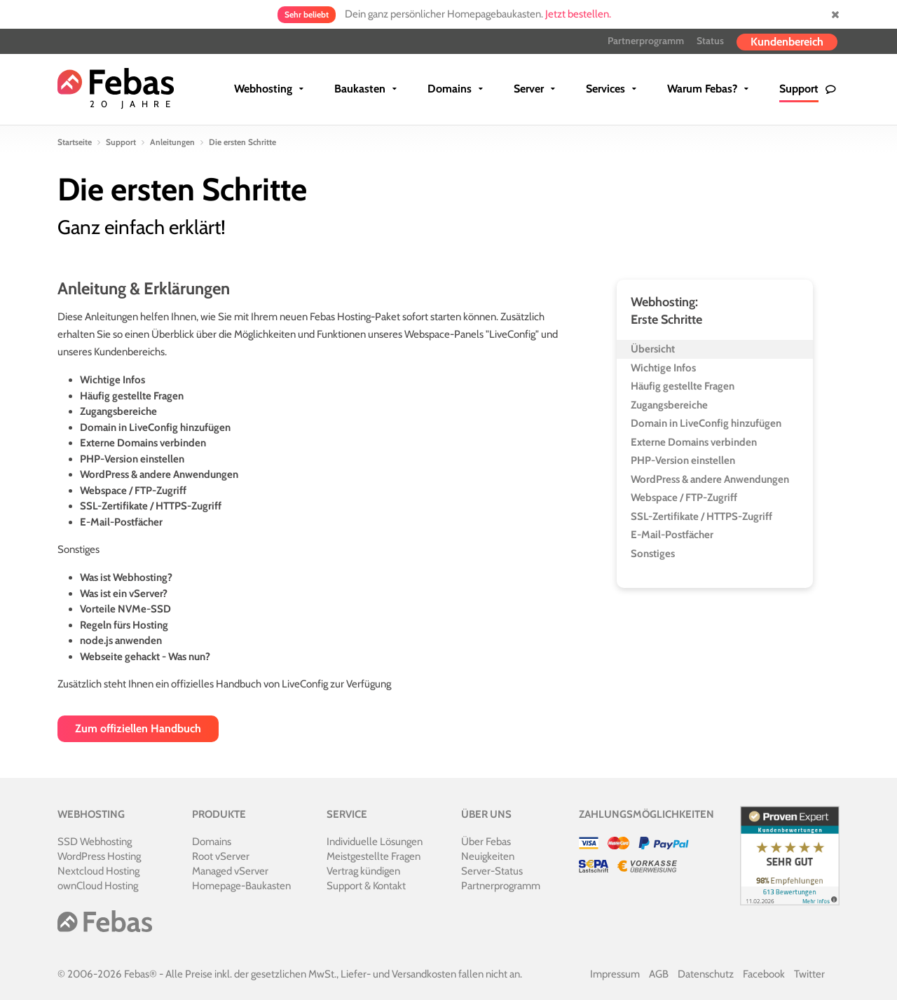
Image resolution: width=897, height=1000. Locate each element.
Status (710, 40)
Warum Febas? (702, 88)
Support (799, 88)
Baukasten (359, 88)
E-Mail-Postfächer (121, 522)
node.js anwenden (121, 640)
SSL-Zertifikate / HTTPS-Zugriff (150, 506)
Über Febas (486, 841)
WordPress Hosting (99, 856)
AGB (659, 974)
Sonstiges (653, 553)
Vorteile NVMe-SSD (125, 609)
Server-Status (492, 871)
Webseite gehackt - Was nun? (145, 656)
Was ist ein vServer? (123, 593)
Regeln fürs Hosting (124, 625)
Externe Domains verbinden (143, 443)
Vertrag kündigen (363, 871)
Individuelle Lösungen (375, 841)
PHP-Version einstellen (132, 459)
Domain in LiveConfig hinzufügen (155, 427)
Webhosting (263, 88)
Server (529, 88)
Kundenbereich (787, 41)
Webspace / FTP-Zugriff (133, 490)
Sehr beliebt (307, 14)
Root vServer (220, 856)
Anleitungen (172, 142)
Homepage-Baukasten (241, 885)
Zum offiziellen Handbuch (138, 728)
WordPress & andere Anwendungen (159, 474)
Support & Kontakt (366, 885)
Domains (449, 88)
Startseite (74, 142)
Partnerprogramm (646, 40)
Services (605, 88)
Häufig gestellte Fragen (132, 396)
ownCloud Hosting (97, 885)
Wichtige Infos (112, 380)
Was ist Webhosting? (126, 577)
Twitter (809, 974)
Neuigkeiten (487, 856)
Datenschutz (706, 974)
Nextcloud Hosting (98, 871)
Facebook (764, 974)
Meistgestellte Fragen (373, 856)
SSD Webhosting (94, 841)
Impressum (615, 974)
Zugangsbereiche (118, 411)
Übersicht (653, 349)
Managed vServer (230, 871)
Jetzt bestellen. (578, 14)
